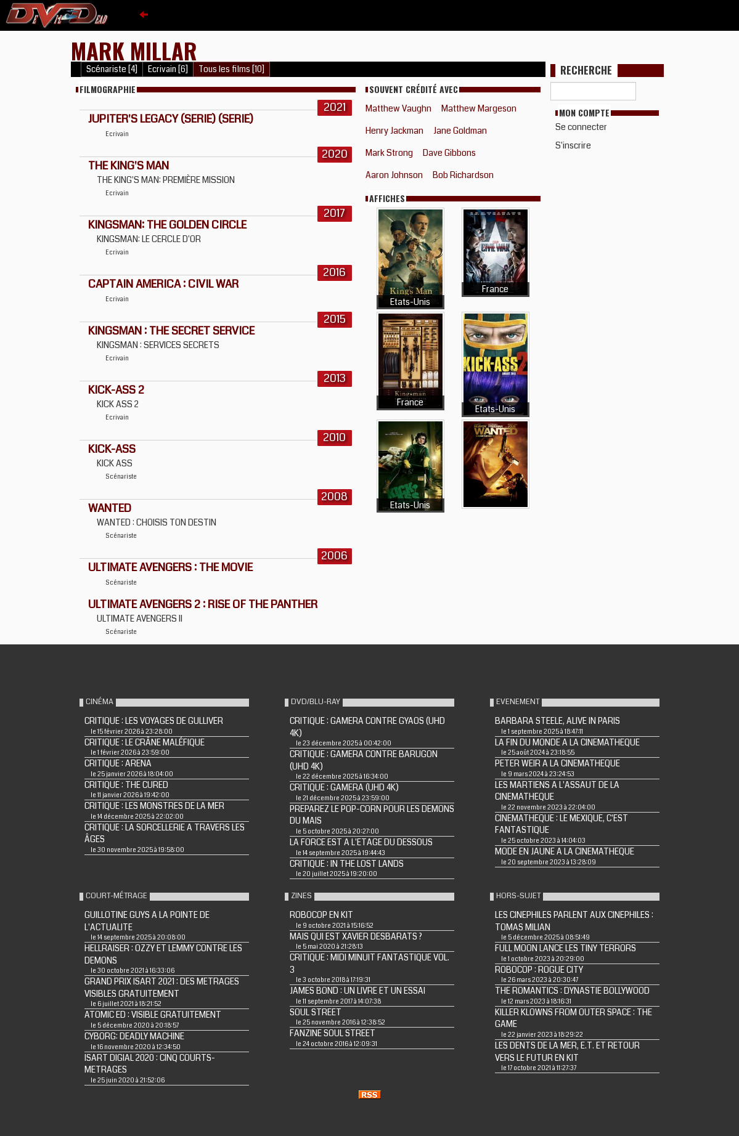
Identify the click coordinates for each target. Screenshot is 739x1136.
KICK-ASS (112, 449)
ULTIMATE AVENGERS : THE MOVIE (170, 567)
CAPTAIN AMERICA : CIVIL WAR (163, 284)
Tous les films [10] (231, 69)
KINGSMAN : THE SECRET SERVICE (171, 331)
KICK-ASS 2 (116, 390)
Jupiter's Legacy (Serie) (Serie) (170, 119)
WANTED (109, 508)
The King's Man (128, 166)
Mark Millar (134, 50)
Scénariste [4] (111, 69)
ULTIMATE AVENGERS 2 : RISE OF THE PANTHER (202, 604)
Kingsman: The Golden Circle (167, 225)
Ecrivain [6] (168, 69)
